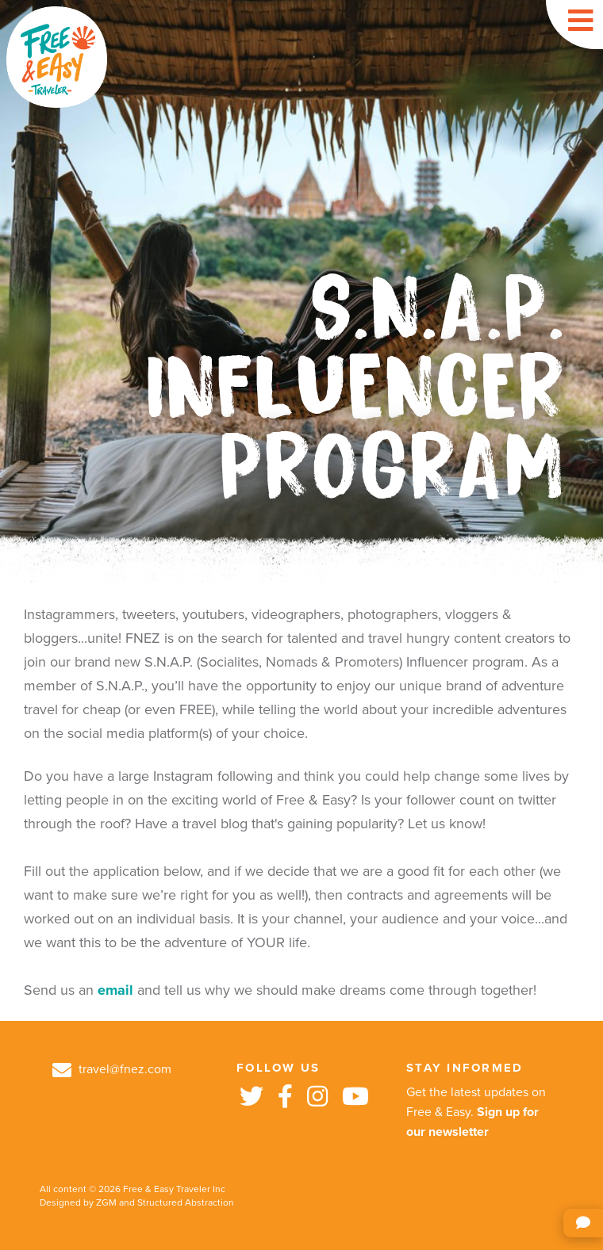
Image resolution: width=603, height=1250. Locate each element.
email (115, 990)
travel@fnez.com (111, 1069)
